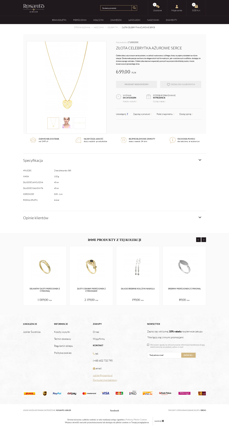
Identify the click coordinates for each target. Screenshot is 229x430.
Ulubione (157, 7)
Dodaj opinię (186, 114)
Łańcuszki (134, 20)
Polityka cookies (62, 353)
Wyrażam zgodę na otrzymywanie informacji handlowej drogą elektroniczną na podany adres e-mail (177, 346)
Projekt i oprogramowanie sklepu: (187, 410)
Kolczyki (98, 20)
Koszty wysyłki (130, 101)
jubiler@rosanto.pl (103, 375)
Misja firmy (99, 339)
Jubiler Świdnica (31, 332)
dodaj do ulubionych (181, 84)
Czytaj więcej (159, 101)
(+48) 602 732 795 (103, 360)
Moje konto (176, 8)
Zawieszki (116, 20)
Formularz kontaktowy (105, 380)
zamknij (159, 420)
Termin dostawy (62, 339)
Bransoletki (59, 20)
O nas (96, 332)
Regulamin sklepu (63, 346)
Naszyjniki (153, 20)
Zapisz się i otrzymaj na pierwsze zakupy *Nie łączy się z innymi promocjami (175, 334)
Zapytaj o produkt (142, 114)
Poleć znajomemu (165, 114)
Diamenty (171, 20)
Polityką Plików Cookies (136, 420)
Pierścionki (80, 20)
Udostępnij (122, 114)
